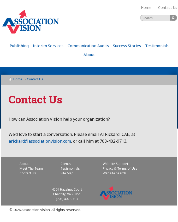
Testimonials (157, 45)
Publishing (19, 45)
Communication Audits (88, 45)
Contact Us (167, 7)
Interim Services (48, 45)
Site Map (67, 173)
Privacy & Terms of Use (120, 168)
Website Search (114, 173)
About (89, 54)
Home (146, 7)
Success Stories (127, 45)
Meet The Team (31, 168)
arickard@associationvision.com (40, 141)
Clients (66, 164)
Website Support (115, 164)
